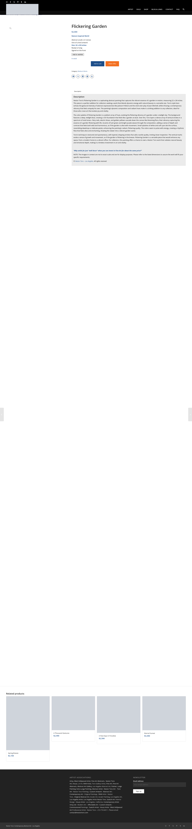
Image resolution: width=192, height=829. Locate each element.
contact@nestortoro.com (79, 812)
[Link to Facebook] (10, 2)
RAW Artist (87, 784)
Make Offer (112, 64)
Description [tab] (77, 91)
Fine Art (109, 784)
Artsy (71, 781)
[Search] (183, 9)
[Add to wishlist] (78, 54)
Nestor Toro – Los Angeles (84, 161)
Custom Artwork (96, 791)
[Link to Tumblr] (21, 2)
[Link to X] (14, 2)
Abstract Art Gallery (84, 786)
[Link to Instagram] (7, 2)
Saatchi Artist (94, 807)
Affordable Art (93, 805)
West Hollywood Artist (82, 781)
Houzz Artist (80, 802)
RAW (100, 794)
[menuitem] (130, 9)
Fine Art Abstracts (97, 781)
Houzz (75, 784)
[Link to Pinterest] (18, 2)
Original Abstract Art (81, 797)
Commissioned (75, 807)
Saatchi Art (111, 799)
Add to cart (98, 64)
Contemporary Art (76, 794)
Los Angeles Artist (76, 799)
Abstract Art (107, 791)
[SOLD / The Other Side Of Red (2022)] (2, 414)
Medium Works (82, 71)
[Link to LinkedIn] (25, 2)
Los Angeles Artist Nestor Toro (95, 799)
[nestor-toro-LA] (22, 9)
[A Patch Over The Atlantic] (190, 414)
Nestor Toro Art (109, 789)
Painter (114, 786)
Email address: (138, 781)
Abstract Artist (97, 789)
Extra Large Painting (84, 789)
